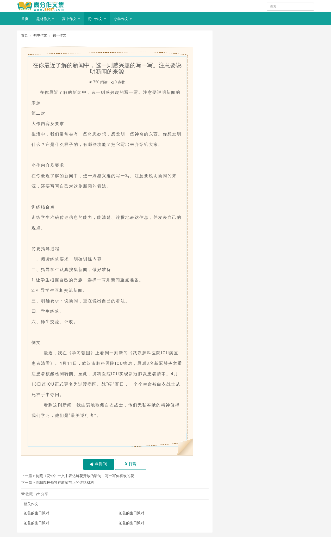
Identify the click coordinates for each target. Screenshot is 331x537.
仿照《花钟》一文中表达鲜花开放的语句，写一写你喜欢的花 (85, 476)
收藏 (27, 494)
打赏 (130, 464)
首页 (24, 19)
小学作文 (123, 19)
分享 (42, 494)
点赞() (98, 464)
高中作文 (71, 19)
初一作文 (59, 35)
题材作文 (45, 19)
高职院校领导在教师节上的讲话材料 (65, 482)
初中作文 (97, 19)
